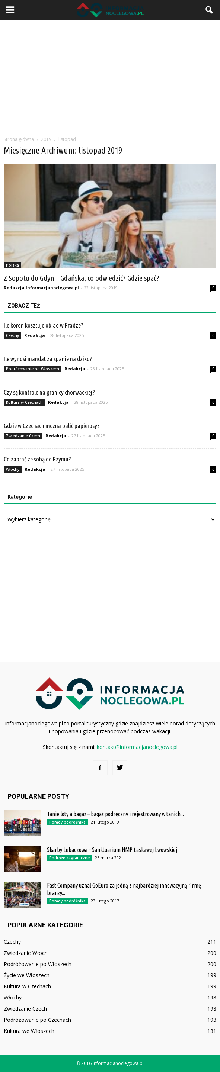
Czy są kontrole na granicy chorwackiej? (49, 392)
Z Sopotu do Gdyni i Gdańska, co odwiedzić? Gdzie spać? (81, 277)
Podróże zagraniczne (69, 857)
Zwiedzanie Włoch (26, 952)
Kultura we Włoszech (29, 1030)
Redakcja (34, 335)
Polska (12, 265)
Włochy (12, 469)
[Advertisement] (110, 76)
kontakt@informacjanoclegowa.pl (137, 746)
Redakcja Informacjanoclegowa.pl (41, 287)
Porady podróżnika (67, 822)
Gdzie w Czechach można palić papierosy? (52, 425)
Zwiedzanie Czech (23, 435)
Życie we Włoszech (27, 975)
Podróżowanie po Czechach (37, 1019)
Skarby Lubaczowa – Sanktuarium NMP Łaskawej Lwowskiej (112, 849)
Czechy (12, 335)
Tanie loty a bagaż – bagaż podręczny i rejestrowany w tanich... (115, 814)
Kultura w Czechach (24, 402)
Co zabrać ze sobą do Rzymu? (37, 459)
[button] (209, 10)
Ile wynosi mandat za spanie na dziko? (48, 358)
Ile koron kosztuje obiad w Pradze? (43, 325)
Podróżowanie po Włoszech (32, 368)
